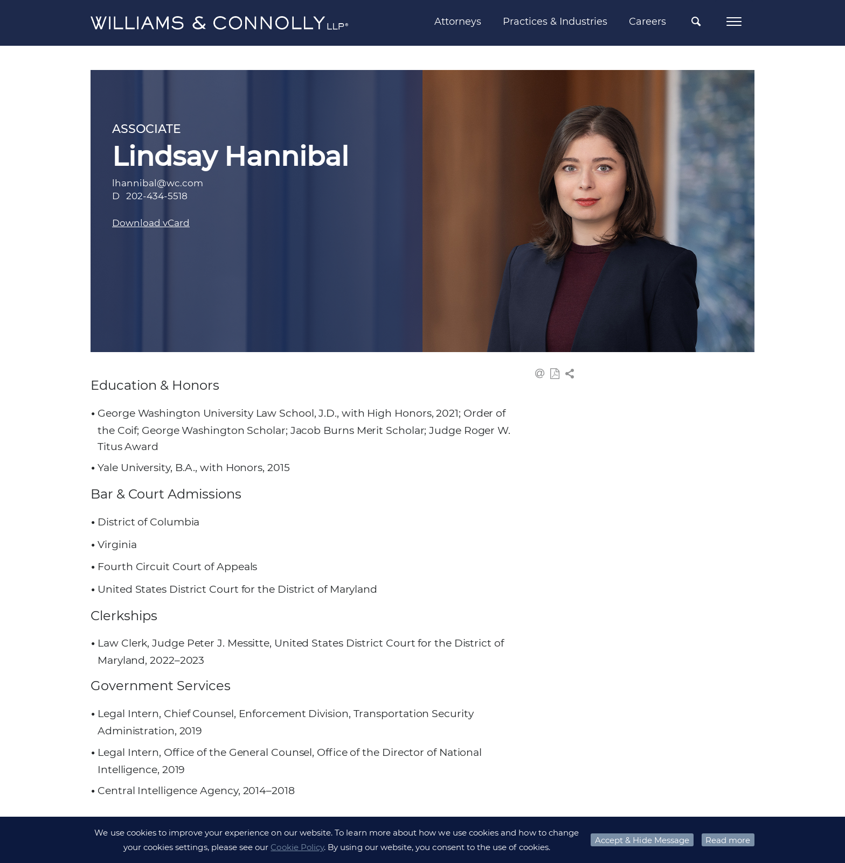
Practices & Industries (555, 21)
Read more (727, 840)
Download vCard (151, 222)
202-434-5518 (157, 196)
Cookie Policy (297, 847)
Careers (647, 21)
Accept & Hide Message (642, 840)
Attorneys (457, 21)
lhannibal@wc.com (157, 183)
